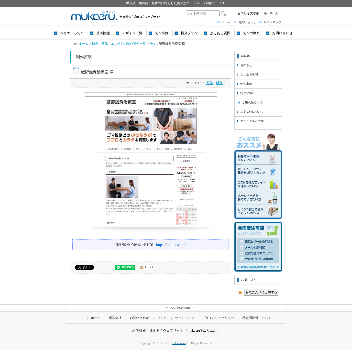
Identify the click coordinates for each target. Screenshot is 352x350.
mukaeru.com (179, 343)
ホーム (226, 22)
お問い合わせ (247, 22)
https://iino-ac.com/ (171, 244)
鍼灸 (219, 83)
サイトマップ (272, 22)
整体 (209, 83)
